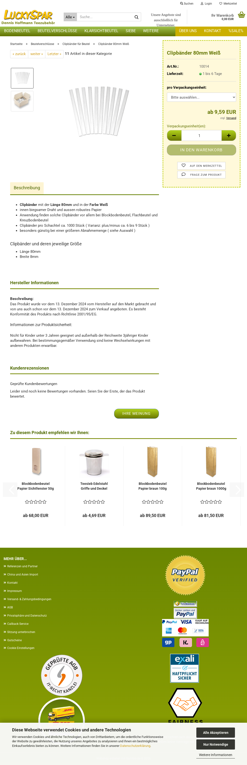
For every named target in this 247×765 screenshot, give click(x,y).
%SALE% (235, 31)
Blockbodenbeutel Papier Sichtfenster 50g (35, 486)
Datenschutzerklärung (135, 746)
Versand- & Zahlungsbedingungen (29, 599)
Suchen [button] (186, 3)
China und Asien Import (22, 574)
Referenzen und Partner (22, 566)
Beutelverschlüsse (57, 31)
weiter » (36, 54)
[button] (174, 135)
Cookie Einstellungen (20, 648)
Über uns (188, 31)
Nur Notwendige (215, 744)
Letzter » (54, 54)
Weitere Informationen (215, 755)
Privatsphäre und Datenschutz (27, 615)
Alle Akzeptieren (215, 733)
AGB (10, 607)
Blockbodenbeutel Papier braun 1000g (211, 486)
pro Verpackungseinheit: (186, 87)
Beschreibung (27, 187)
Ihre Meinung (136, 413)
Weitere (151, 31)
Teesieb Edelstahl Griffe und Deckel (94, 486)
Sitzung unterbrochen (21, 632)
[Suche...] (70, 17)
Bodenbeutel (17, 31)
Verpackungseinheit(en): (186, 126)
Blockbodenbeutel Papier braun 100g (152, 486)
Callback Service (17, 624)
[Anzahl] (201, 135)
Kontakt (212, 31)
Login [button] (206, 3)
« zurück (19, 54)
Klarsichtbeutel (101, 31)
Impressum (14, 591)
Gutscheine (14, 640)
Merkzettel (228, 3)
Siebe (131, 31)
